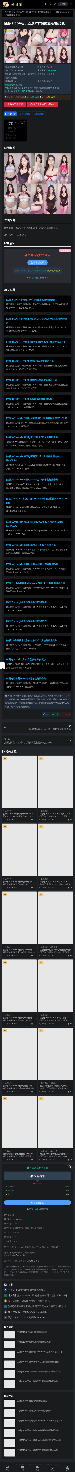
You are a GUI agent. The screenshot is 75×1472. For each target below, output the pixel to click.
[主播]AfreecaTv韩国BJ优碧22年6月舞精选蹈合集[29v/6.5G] (37, 418)
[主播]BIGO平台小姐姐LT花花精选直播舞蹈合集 (38, 1361)
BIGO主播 (31, 11)
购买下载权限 (15, 104)
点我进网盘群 (22, 91)
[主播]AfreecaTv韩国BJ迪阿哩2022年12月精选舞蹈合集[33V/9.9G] (34, 523)
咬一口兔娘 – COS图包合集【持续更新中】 (29, 1300)
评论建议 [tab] (38, 113)
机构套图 (44, 1083)
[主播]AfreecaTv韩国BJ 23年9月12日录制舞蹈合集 (32, 479)
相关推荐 (12, 138)
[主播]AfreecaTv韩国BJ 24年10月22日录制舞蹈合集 (55, 882)
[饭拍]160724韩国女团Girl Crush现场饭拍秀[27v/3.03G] (19, 814)
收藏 (55, 714)
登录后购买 (37, 262)
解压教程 (18, 84)
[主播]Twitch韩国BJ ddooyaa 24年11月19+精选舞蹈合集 (35, 583)
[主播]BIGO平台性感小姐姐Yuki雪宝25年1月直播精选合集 (36, 341)
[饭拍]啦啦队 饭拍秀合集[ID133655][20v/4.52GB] (19, 1154)
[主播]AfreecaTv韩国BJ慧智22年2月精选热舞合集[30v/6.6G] (19, 1086)
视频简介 (12, 131)
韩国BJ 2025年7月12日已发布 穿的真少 (26, 659)
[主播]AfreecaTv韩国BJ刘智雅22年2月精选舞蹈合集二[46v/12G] (55, 1018)
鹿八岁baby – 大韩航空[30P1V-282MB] (28, 1311)
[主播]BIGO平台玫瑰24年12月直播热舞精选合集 (30, 299)
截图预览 (12, 127)
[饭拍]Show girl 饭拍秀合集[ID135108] (26, 602)
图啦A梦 (20, 11)
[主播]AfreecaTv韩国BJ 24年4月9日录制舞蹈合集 (19, 950)
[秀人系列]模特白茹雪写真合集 (53, 1085)
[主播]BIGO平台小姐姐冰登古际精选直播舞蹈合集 (31, 380)
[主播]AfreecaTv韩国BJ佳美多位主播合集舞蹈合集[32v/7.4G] (18, 882)
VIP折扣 (37, 1184)
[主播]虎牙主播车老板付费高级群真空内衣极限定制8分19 (37, 1306)
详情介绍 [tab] (10, 113)
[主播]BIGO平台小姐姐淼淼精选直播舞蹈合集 (29, 399)
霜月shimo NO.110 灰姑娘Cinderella (27, 1317)
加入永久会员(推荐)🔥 (42, 104)
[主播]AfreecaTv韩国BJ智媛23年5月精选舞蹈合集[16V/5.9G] (55, 814)
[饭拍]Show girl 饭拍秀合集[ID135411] (55, 1154)
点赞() (65, 714)
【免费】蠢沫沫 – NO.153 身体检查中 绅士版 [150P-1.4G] (37, 1295)
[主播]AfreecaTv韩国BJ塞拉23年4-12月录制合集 (31, 545)
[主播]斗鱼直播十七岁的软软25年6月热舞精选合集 (31, 640)
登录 (63, 4)
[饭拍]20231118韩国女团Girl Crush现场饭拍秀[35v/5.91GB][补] (37, 500)
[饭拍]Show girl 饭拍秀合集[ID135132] (26, 621)
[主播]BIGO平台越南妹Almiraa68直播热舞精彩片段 (39, 1351)
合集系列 (8, 811)
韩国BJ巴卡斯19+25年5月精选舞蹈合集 (26, 678)
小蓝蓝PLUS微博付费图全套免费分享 (26, 1289)
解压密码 (12, 134)
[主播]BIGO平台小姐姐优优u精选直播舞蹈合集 (30, 360)
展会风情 (53, 1151)
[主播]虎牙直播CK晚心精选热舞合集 (55, 949)
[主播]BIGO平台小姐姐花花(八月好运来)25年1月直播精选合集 (36, 320)
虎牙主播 (53, 947)
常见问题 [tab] (24, 113)
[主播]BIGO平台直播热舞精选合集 (32, 1332)
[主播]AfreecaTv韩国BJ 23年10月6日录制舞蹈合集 (32, 437)
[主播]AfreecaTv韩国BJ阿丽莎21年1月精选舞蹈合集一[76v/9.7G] (34, 458)
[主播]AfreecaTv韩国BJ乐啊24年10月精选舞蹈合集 (32, 564)
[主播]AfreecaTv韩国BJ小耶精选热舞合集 (18, 1018)
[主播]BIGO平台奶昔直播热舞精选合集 (34, 1341)
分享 (46, 714)
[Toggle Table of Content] (21, 123)
